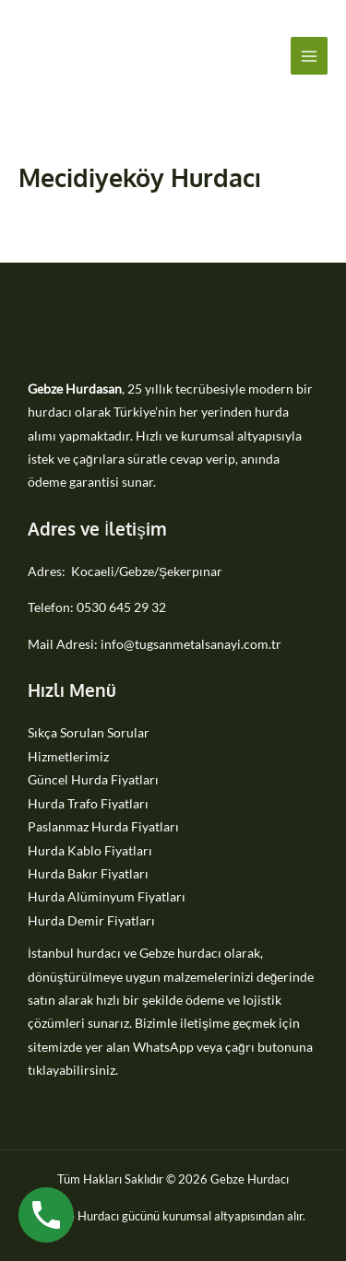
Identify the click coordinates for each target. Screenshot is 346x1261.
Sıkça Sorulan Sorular (88, 732)
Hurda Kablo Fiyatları (90, 850)
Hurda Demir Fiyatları (91, 920)
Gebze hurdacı (180, 952)
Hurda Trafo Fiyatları (88, 803)
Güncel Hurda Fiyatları (93, 779)
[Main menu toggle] (309, 56)
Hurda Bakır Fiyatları (88, 873)
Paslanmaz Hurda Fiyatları (103, 826)
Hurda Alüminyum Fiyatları (106, 896)
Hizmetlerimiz (68, 756)
